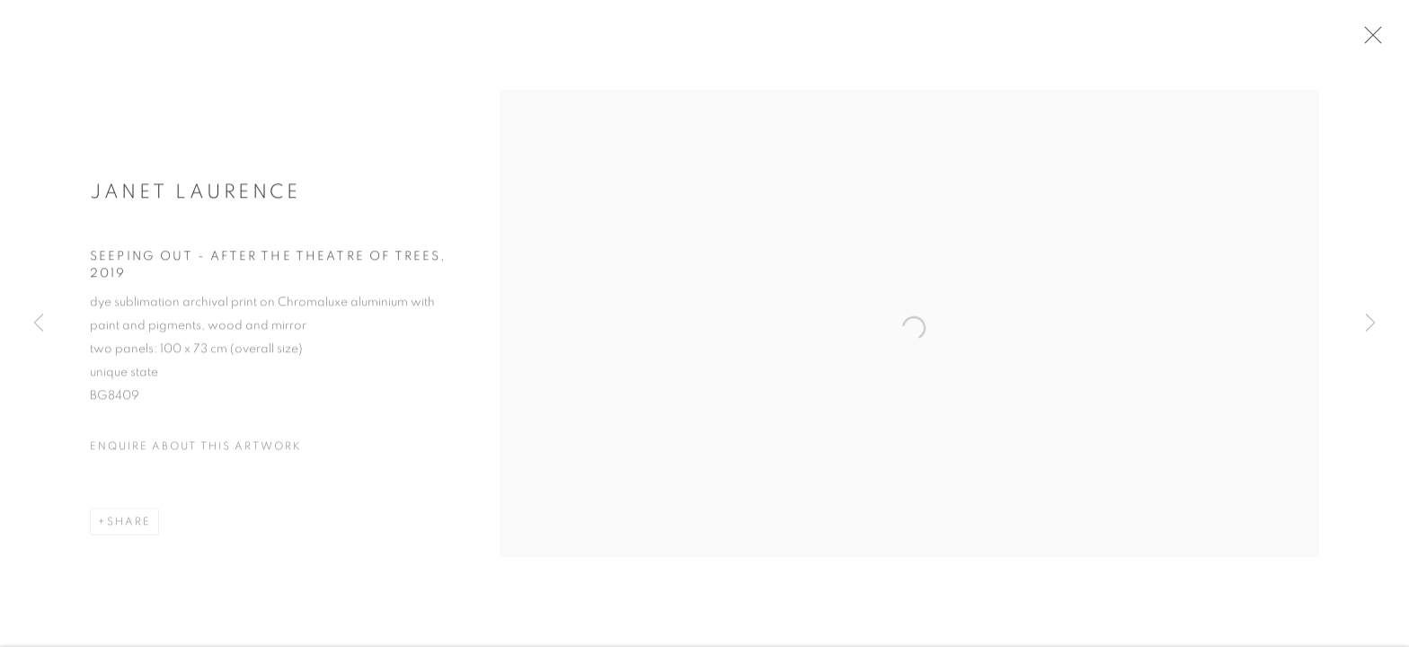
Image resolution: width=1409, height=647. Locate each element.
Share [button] (129, 529)
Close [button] (1378, 40)
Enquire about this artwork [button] (196, 453)
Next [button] (1370, 323)
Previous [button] (38, 323)
